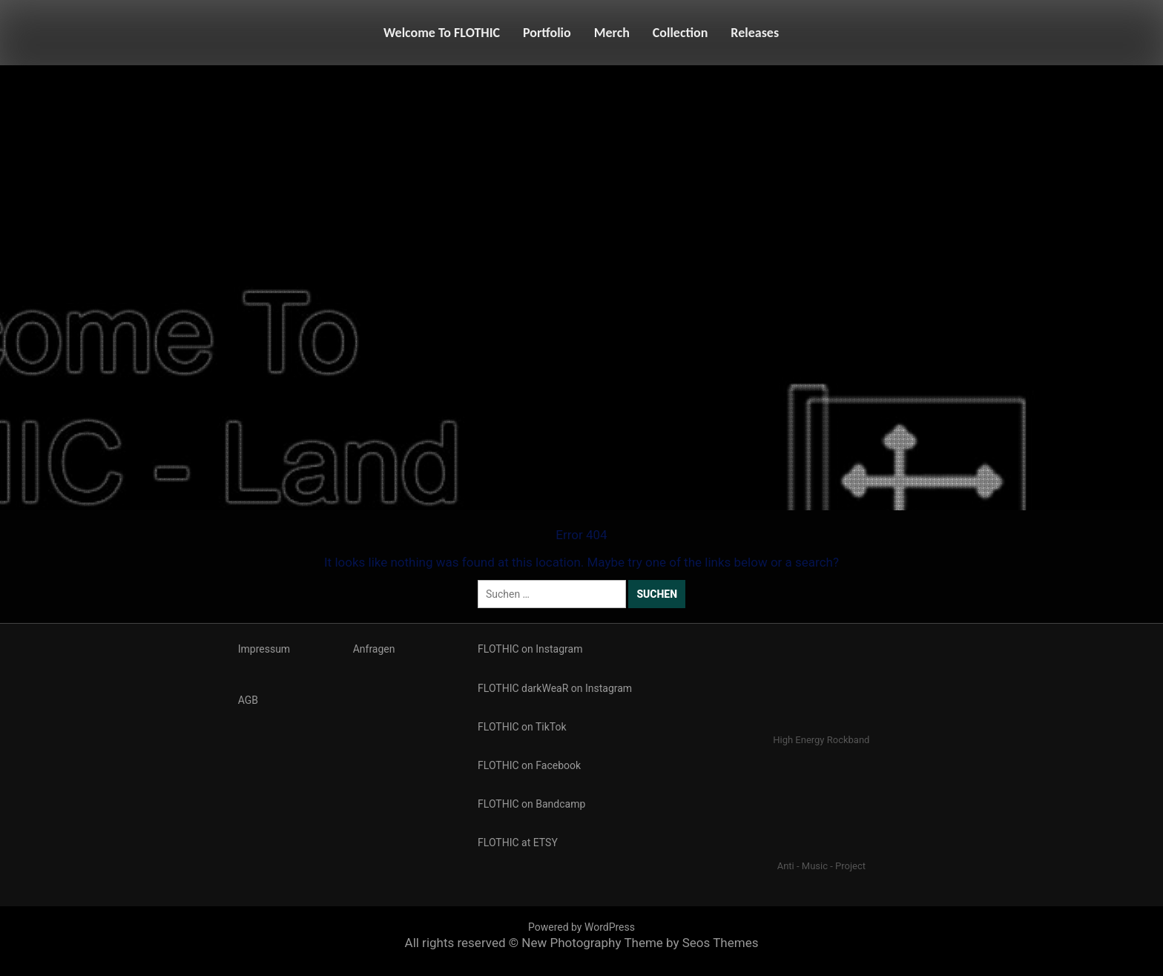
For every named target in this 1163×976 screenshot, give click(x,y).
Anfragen (374, 649)
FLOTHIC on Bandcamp (531, 804)
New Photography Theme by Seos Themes (639, 942)
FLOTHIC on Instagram (530, 649)
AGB (248, 700)
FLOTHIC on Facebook (529, 765)
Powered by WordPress (581, 927)
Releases (755, 32)
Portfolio (547, 32)
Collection (680, 32)
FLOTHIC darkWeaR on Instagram (555, 688)
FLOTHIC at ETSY (518, 842)
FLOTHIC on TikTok (522, 727)
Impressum (264, 649)
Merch (612, 32)
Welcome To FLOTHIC (441, 32)
